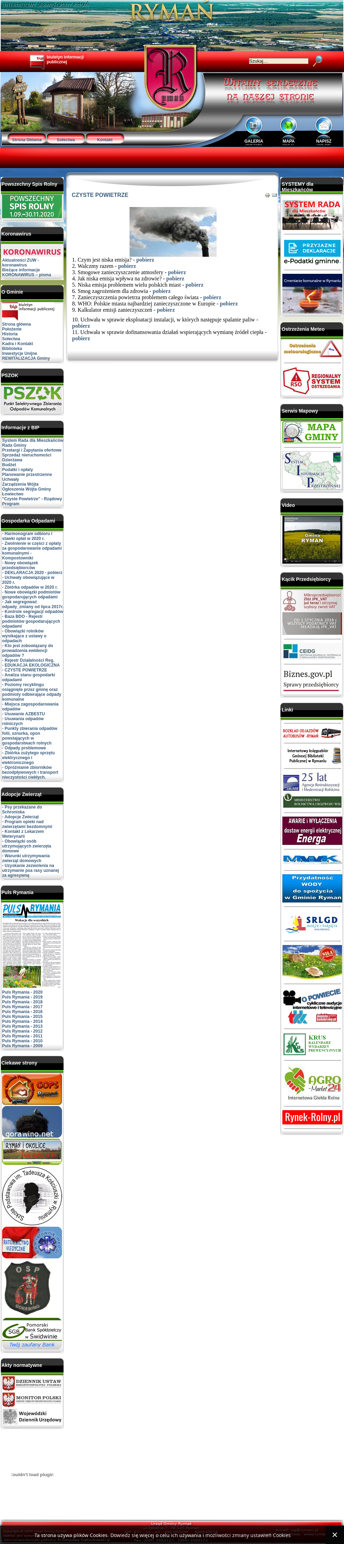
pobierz (145, 260)
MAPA (289, 141)
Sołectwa (66, 139)
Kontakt (105, 139)
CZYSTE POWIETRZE (100, 195)
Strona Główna (27, 139)
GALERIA (253, 141)
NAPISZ (323, 141)
